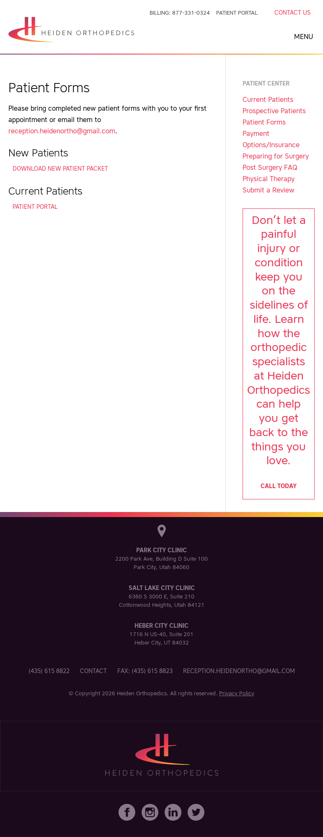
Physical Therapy (269, 178)
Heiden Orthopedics (142, 693)
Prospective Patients (274, 111)
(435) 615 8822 (49, 671)
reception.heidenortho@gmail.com (61, 131)
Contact (93, 671)
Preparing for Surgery (276, 156)
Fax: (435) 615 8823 (145, 671)
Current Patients (268, 99)
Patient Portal (237, 12)
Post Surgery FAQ (270, 167)
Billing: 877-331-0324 (180, 12)
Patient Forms (264, 122)
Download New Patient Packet (60, 168)
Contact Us (292, 12)
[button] (305, 33)
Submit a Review (269, 190)
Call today (279, 486)
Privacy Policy (236, 693)
